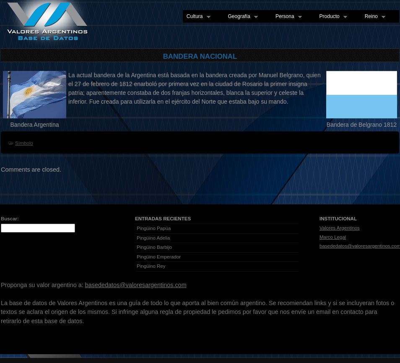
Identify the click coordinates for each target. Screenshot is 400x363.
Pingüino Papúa (154, 228)
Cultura (196, 16)
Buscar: (10, 218)
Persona (287, 16)
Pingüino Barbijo (154, 247)
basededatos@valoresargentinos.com (136, 285)
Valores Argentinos (339, 227)
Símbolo (24, 143)
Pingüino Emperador (159, 256)
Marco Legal (332, 237)
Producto (331, 16)
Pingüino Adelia (153, 237)
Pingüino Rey (151, 266)
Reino (373, 16)
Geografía (241, 16)
